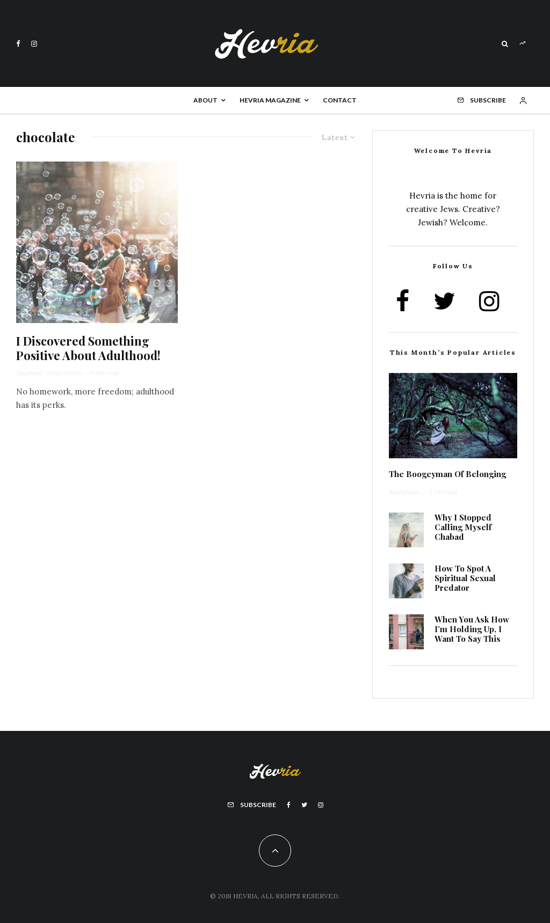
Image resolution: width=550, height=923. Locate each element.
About (205, 100)
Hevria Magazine (270, 100)
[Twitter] (304, 805)
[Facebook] (18, 43)
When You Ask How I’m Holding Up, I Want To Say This (472, 628)
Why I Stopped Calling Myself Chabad (463, 526)
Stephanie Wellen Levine (49, 373)
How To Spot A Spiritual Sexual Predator (465, 577)
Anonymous (404, 492)
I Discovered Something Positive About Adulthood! (88, 348)
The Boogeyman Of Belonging (447, 474)
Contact (340, 100)
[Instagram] (34, 43)
